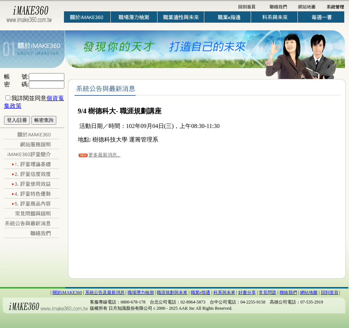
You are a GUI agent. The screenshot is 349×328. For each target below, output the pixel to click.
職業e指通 (200, 292)
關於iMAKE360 (67, 292)
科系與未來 (224, 292)
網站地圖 (309, 292)
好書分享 (247, 292)
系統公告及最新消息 (105, 292)
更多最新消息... (104, 155)
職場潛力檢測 (141, 292)
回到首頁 (329, 292)
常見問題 (267, 292)
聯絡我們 (288, 292)
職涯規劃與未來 (172, 292)
